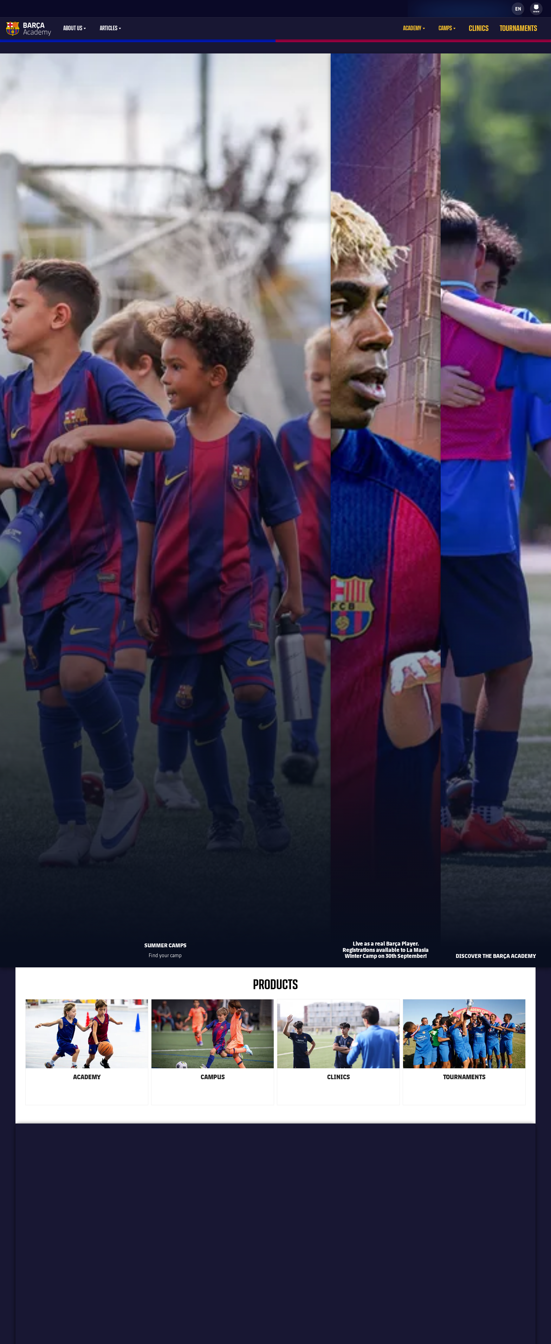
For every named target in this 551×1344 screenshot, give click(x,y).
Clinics (489, 28)
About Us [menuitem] (72, 28)
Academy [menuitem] (425, 28)
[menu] (536, 8)
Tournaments (522, 28)
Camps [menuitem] (458, 28)
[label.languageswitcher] (518, 8)
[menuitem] (536, 7)
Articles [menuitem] (108, 28)
